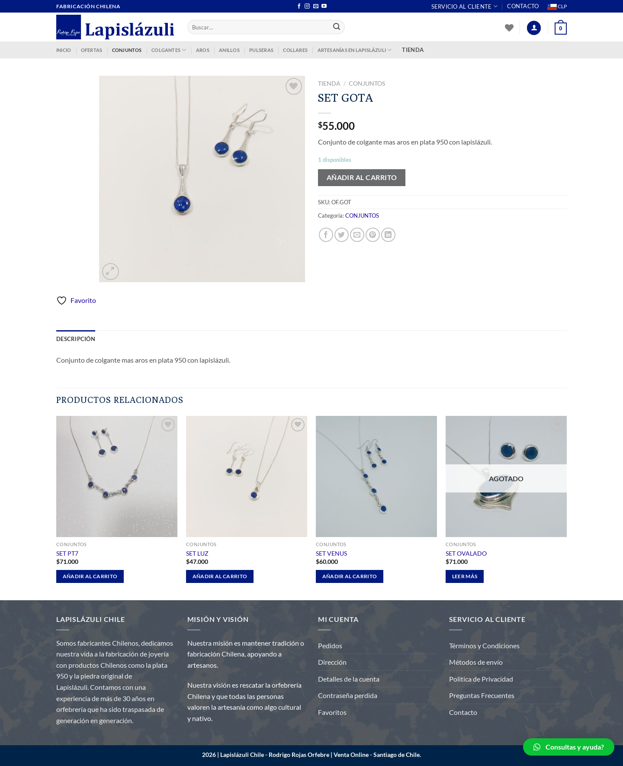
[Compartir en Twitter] (341, 235)
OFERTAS (92, 50)
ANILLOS (229, 50)
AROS (202, 50)
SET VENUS (331, 553)
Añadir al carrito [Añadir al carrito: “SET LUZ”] (220, 576)
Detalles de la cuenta (348, 679)
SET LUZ (197, 553)
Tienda (329, 83)
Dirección (332, 662)
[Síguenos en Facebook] (299, 6)
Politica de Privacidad (481, 679)
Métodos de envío (476, 662)
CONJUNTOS (127, 50)
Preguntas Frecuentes (481, 695)
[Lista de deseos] (509, 27)
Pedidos (330, 645)
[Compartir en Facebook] (326, 235)
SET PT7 (67, 553)
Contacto (523, 6)
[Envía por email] (357, 235)
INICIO (63, 50)
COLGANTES (168, 50)
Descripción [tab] (75, 338)
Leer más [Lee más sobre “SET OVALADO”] (465, 576)
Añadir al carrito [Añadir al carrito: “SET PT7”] (90, 576)
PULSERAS (261, 50)
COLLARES (295, 50)
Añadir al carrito (362, 177)
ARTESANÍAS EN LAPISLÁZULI (355, 50)
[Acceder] (534, 28)
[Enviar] (337, 27)
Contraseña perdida (347, 695)
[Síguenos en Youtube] (324, 6)
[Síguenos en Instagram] (307, 6)
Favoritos (332, 712)
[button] (568, 747)
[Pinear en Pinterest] (373, 235)
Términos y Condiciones (484, 645)
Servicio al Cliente (464, 6)
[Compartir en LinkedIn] (388, 235)
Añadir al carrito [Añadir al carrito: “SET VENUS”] (349, 576)
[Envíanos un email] (315, 6)
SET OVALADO (466, 553)
